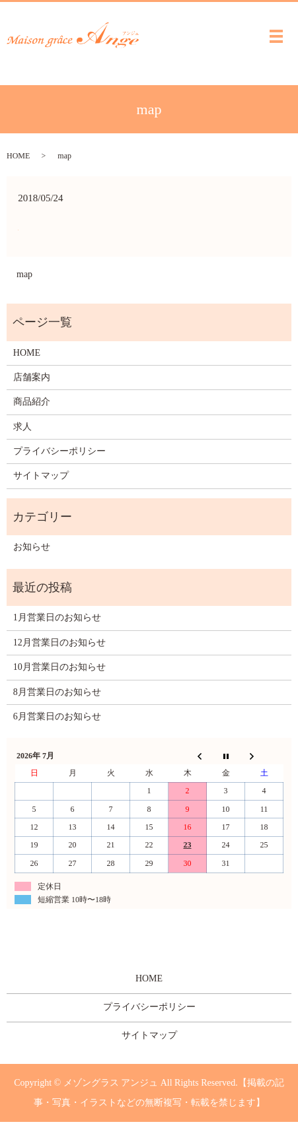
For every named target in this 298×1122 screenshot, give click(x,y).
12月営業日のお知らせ (59, 642)
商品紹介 (31, 402)
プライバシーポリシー (59, 451)
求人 (22, 427)
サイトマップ (41, 475)
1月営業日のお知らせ (57, 617)
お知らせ (31, 547)
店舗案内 (31, 377)
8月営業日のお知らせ (57, 692)
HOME (18, 155)
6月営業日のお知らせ (57, 716)
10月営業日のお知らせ (59, 667)
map (24, 274)
